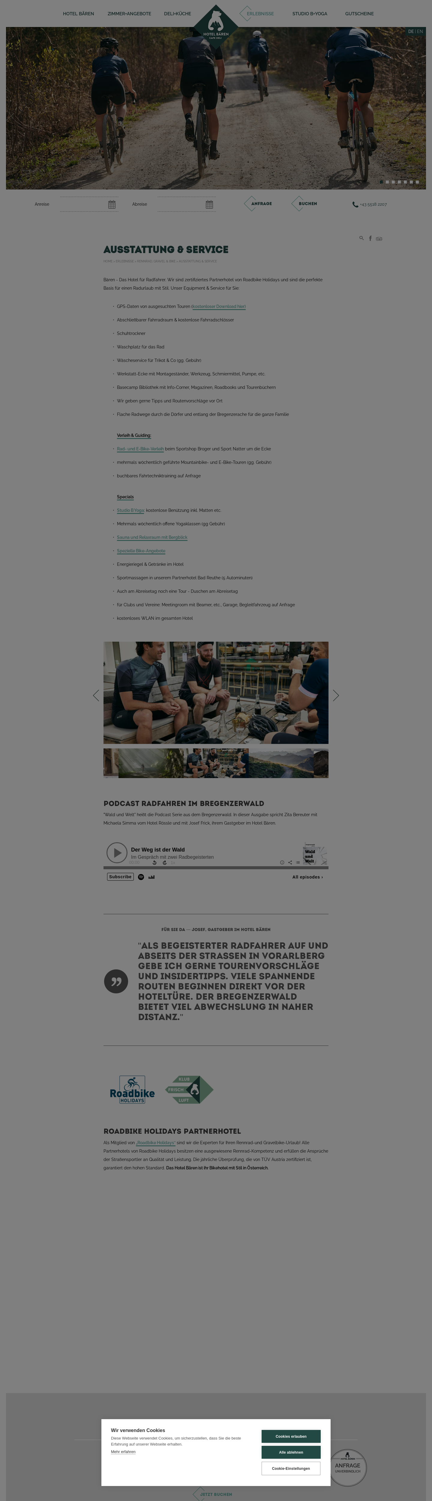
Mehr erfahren (123, 1451)
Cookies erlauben (291, 1436)
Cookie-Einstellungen (291, 1469)
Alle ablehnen (291, 1452)
